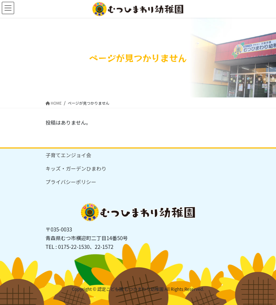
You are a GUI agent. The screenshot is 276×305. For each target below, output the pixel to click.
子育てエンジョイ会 (68, 155)
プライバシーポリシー (71, 181)
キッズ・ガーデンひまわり (76, 168)
